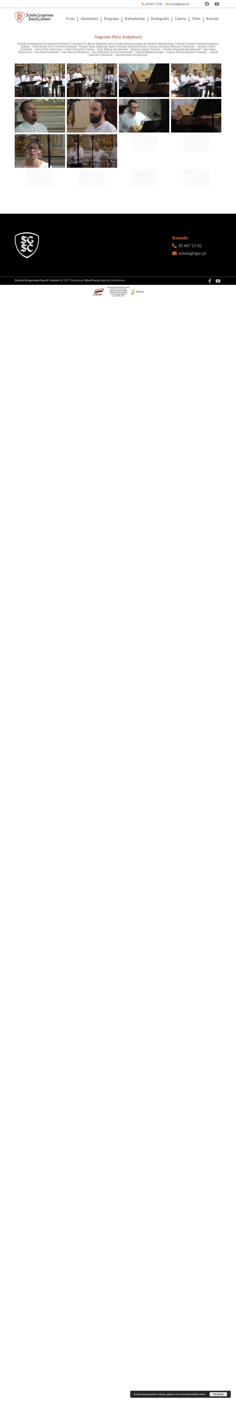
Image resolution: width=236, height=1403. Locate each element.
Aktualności (89, 19)
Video (196, 19)
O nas (70, 19)
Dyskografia (160, 19)
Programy (111, 19)
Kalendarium (135, 19)
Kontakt (212, 19)
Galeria (180, 19)
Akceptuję (218, 1394)
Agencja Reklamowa (104, 697)
